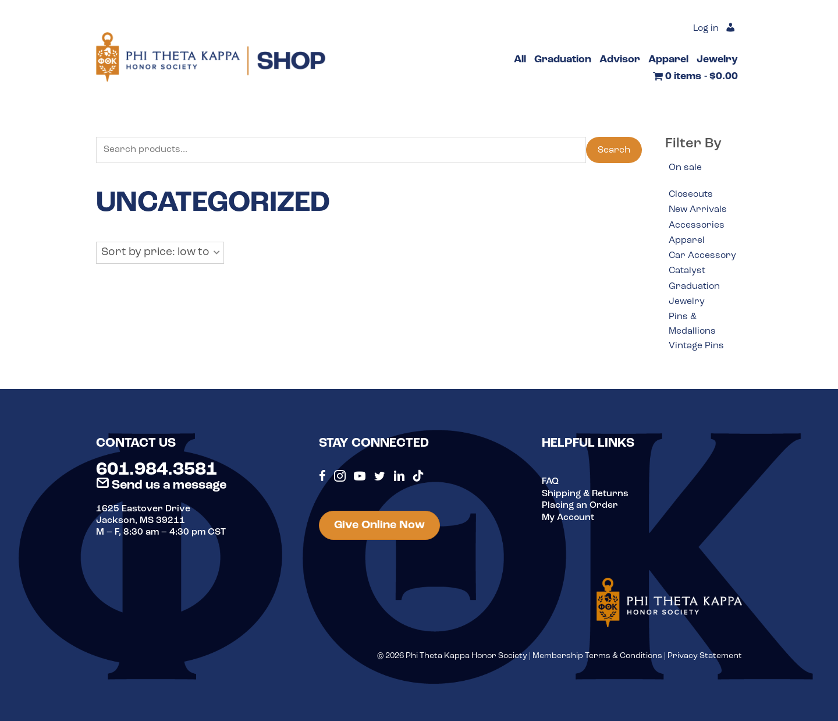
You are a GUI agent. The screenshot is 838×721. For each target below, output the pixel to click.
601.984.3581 (156, 473)
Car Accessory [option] (703, 256)
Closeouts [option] (692, 195)
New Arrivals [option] (698, 210)
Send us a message (161, 488)
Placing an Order (580, 508)
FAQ (550, 485)
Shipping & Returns (586, 496)
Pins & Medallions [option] (693, 326)
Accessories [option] (697, 226)
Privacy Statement (704, 659)
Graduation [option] (694, 288)
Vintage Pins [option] (697, 349)
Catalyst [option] (687, 272)
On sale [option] (685, 167)
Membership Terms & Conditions (597, 659)
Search (614, 150)
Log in (705, 29)
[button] (160, 253)
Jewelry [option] (687, 304)
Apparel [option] (687, 241)
